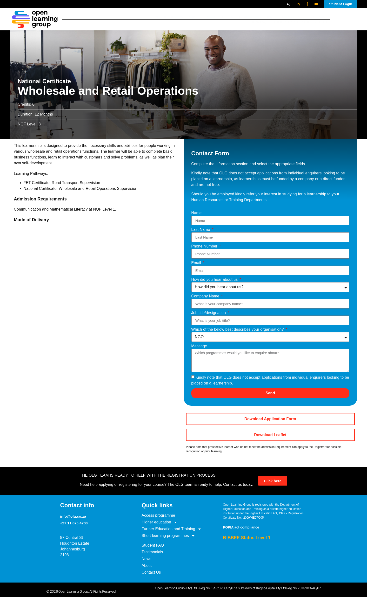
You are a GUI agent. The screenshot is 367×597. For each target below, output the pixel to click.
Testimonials (278, 23)
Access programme (170, 15)
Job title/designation (209, 313)
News (294, 23)
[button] (288, 4)
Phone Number (205, 246)
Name (196, 213)
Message (199, 346)
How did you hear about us (215, 279)
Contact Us (321, 23)
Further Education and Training (251, 15)
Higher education (204, 15)
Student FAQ (257, 23)
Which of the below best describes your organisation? (238, 329)
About (306, 23)
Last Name (201, 230)
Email (196, 263)
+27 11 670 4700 (74, 523)
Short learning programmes (306, 15)
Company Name (205, 296)
